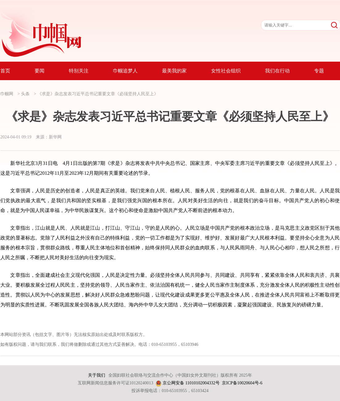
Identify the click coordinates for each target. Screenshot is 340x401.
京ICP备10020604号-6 (242, 383)
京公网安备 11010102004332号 (191, 383)
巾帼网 (6, 94)
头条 (25, 94)
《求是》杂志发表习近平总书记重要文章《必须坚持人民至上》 (97, 94)
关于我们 (96, 375)
